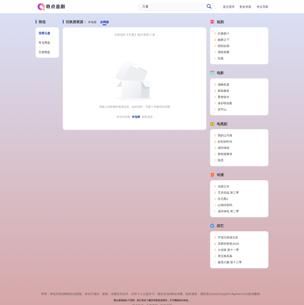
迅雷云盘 (44, 33)
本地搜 (92, 22)
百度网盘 (44, 52)
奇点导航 (262, 7)
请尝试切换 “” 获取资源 (134, 117)
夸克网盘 (44, 42)
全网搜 (104, 22)
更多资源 (245, 7)
